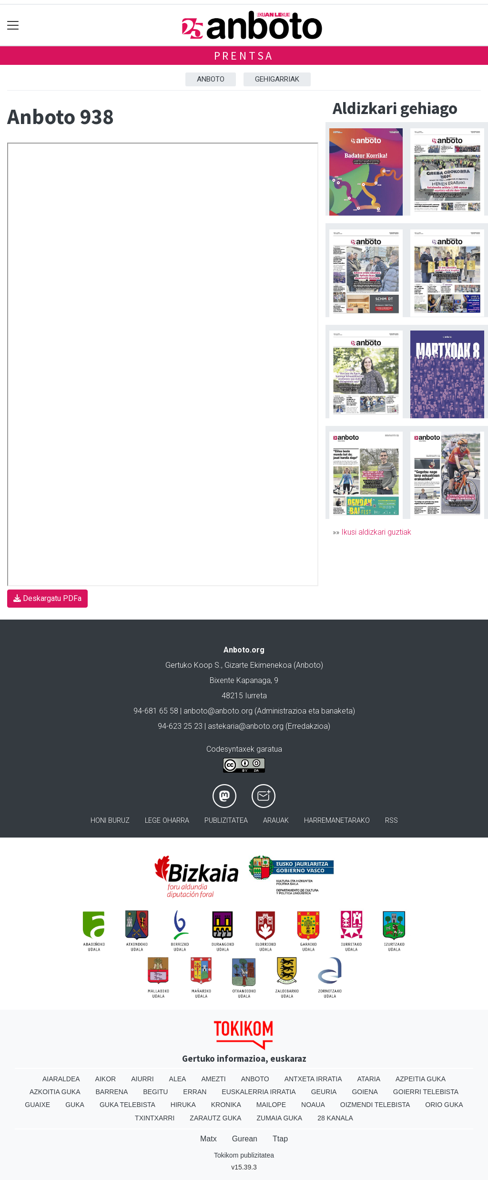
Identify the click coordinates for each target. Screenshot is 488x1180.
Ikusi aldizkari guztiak (376, 532)
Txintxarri (154, 1118)
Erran (194, 1092)
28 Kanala (335, 1118)
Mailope (271, 1104)
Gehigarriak (277, 79)
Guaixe (37, 1104)
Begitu (155, 1092)
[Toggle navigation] (13, 25)
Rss (391, 821)
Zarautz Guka (215, 1118)
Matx (208, 1139)
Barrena (112, 1092)
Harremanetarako (337, 821)
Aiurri (142, 1079)
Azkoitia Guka (55, 1092)
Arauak (276, 821)
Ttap (280, 1139)
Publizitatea (226, 821)
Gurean (244, 1139)
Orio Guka (444, 1104)
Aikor (105, 1079)
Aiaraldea (61, 1079)
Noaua (313, 1104)
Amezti (213, 1079)
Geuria (324, 1092)
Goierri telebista (425, 1092)
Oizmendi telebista (375, 1104)
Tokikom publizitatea (244, 1155)
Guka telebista (127, 1104)
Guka (74, 1104)
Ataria (368, 1079)
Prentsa (244, 55)
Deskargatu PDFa (47, 598)
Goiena (364, 1092)
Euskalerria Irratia (258, 1092)
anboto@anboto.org (218, 710)
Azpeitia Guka (421, 1079)
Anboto (210, 79)
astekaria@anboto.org (246, 726)
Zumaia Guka (279, 1118)
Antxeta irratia (313, 1079)
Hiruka (183, 1104)
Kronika (226, 1104)
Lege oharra (167, 821)
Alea (177, 1079)
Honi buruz (110, 821)
